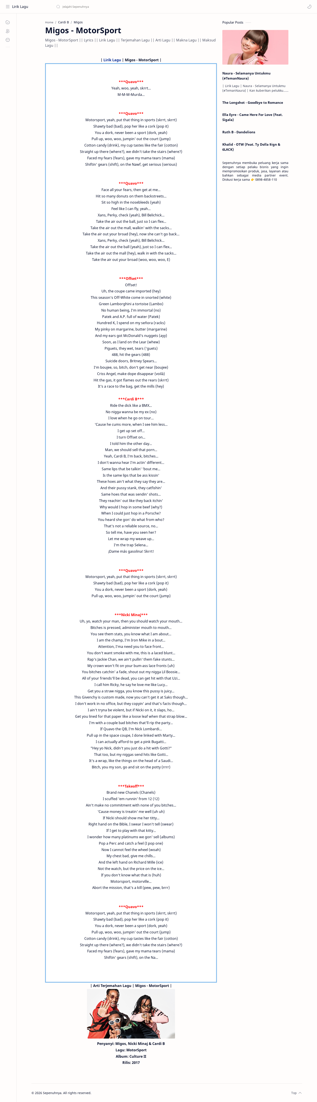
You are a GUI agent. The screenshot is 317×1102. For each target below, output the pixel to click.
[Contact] (7, 39)
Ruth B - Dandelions (238, 132)
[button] (309, 6)
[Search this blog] (91, 6)
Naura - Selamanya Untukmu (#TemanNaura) (246, 75)
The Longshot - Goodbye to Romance (252, 102)
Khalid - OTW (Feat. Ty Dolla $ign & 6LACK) (251, 147)
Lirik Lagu (20, 6)
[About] (7, 31)
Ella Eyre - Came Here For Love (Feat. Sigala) (252, 117)
